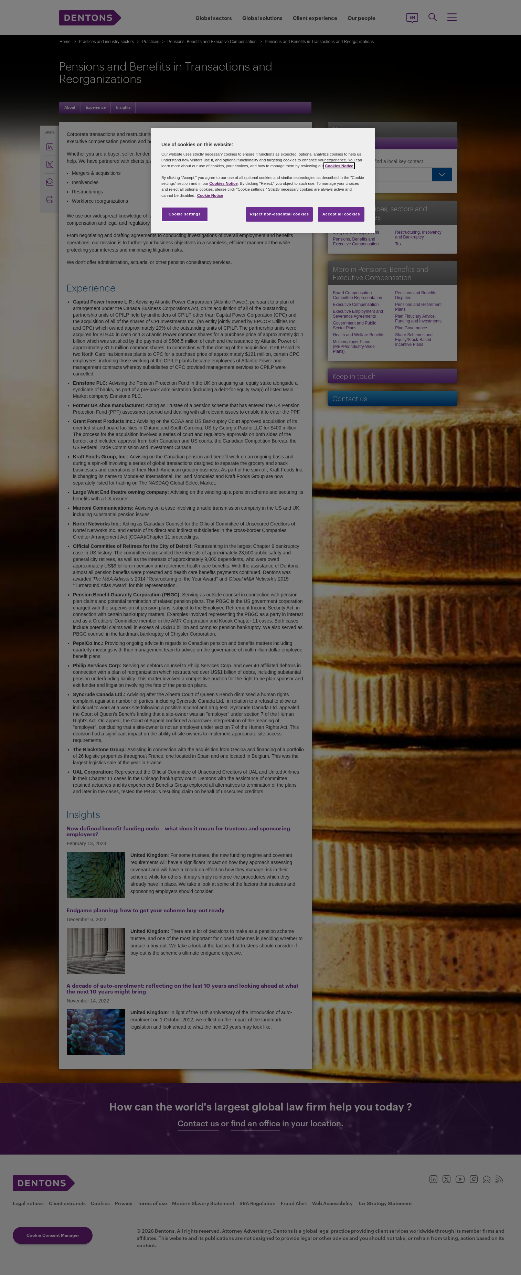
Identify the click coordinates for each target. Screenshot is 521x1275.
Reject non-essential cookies (279, 214)
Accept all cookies (341, 214)
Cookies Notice (339, 166)
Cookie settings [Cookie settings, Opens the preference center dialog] (185, 214)
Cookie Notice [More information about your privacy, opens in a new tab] (210, 195)
